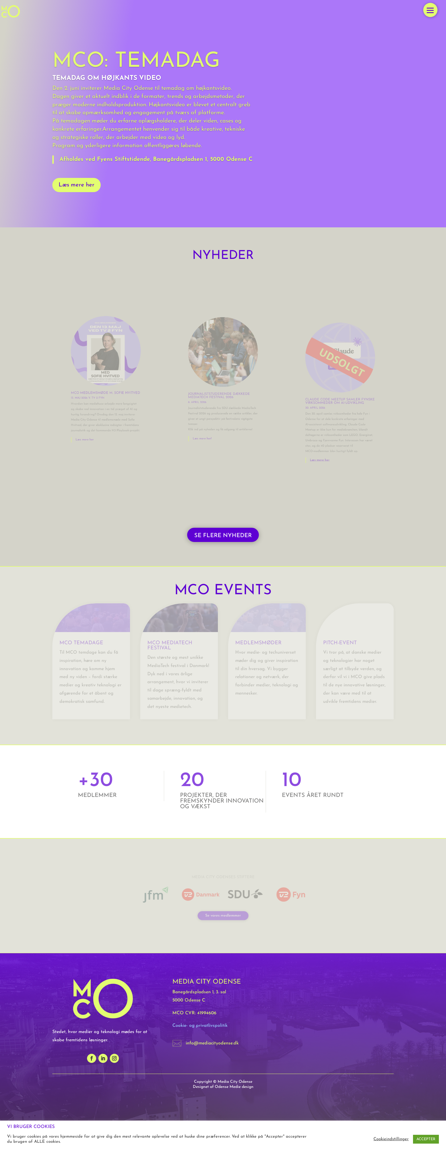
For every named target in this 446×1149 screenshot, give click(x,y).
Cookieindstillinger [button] (391, 1139)
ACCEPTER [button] (425, 1139)
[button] (430, 10)
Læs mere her (76, 185)
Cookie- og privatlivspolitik (200, 1025)
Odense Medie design (234, 1087)
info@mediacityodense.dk (212, 1043)
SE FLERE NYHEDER (223, 536)
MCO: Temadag (136, 61)
